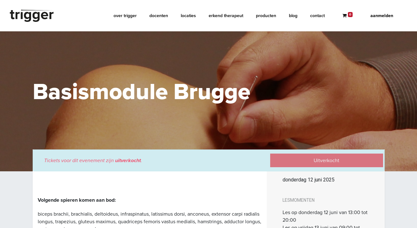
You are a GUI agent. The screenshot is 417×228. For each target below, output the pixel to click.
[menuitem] (125, 16)
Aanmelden (381, 15)
